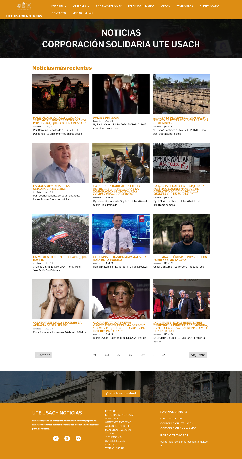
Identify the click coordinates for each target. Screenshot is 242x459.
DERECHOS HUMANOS (118, 429)
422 (164, 355)
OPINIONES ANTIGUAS (118, 422)
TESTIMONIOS (113, 437)
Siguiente (198, 355)
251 (131, 355)
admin (38, 127)
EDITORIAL (111, 411)
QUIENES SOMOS (115, 441)
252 (143, 355)
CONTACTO (111, 444)
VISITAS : (114, 448)
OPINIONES (111, 418)
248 (95, 355)
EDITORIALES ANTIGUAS (119, 415)
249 (107, 355)
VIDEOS (109, 433)
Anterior (43, 355)
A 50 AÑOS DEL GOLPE (118, 426)
